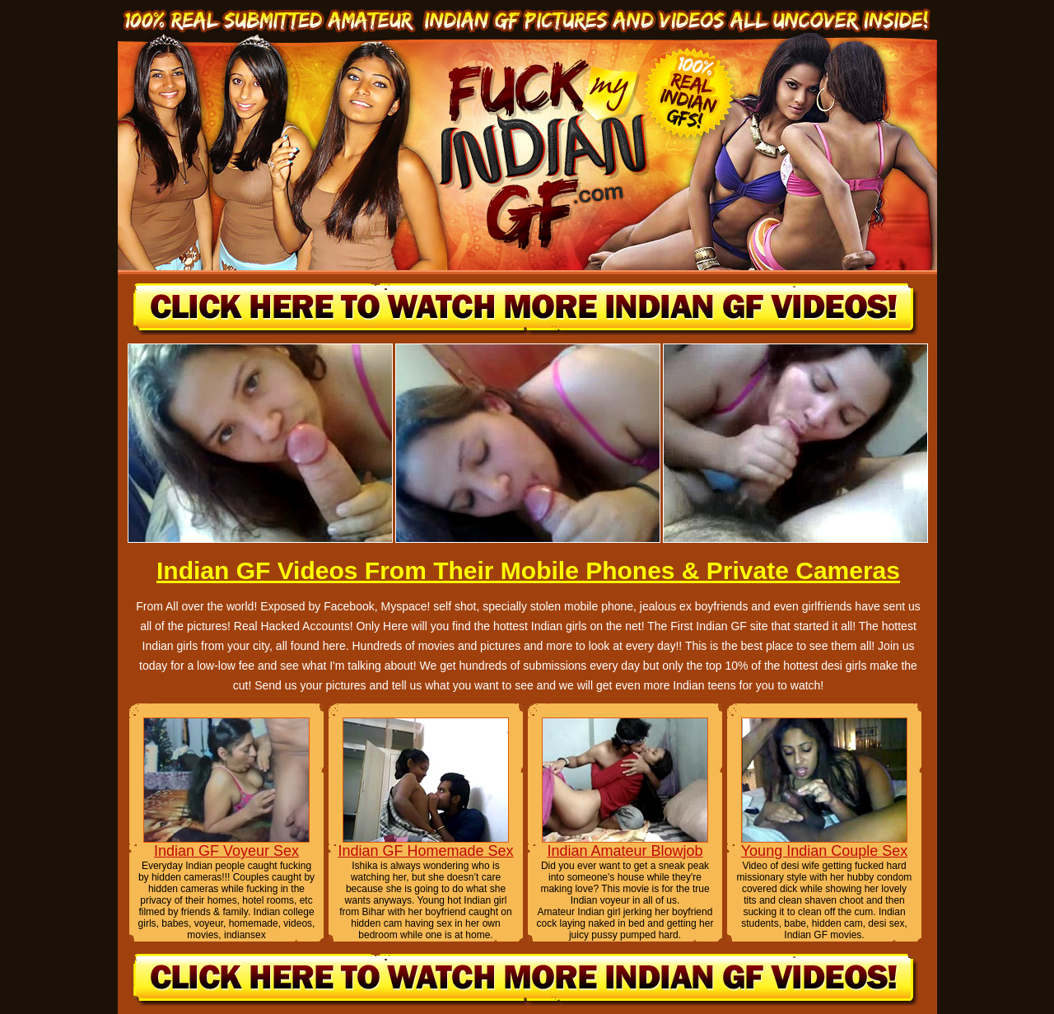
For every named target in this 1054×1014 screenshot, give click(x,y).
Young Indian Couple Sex (824, 851)
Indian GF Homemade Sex (425, 851)
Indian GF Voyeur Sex (226, 851)
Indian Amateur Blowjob (624, 851)
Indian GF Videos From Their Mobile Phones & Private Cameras (528, 570)
